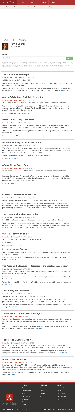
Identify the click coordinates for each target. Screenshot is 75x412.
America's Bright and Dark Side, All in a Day (22, 97)
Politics (58, 7)
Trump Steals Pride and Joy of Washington (22, 313)
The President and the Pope (15, 74)
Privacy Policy (51, 409)
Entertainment (18, 7)
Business (8, 7)
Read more (65, 90)
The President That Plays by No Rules (20, 214)
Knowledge (49, 7)
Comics (42, 391)
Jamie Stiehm (19, 77)
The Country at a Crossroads (15, 290)
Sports (67, 7)
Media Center (62, 399)
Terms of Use (60, 409)
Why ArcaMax (62, 396)
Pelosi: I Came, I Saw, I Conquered (18, 119)
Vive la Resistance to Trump (15, 233)
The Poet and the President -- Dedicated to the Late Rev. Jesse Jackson (35, 265)
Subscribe (69, 58)
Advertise (43, 409)
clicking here (60, 66)
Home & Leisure (38, 7)
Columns (42, 393)
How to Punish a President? (15, 359)
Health (28, 7)
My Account (61, 393)
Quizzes (42, 396)
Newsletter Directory (64, 402)
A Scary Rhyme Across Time (15, 165)
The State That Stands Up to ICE (17, 339)
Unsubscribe (68, 409)
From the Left (7, 77)
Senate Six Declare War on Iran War (19, 194)
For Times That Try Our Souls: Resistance (21, 142)
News (41, 388)
